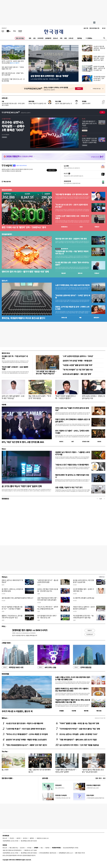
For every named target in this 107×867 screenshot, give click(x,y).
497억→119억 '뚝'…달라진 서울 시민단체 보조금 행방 (13, 62)
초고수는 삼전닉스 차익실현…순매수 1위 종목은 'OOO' (78, 734)
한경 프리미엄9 (20, 38)
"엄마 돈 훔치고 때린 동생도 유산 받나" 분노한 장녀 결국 (93, 770)
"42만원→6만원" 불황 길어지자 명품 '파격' (77, 365)
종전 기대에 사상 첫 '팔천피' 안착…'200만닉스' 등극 (24, 227)
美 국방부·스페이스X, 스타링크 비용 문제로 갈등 (12, 590)
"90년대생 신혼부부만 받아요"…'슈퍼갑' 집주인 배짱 (72, 296)
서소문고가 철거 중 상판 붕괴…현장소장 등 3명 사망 (99, 48)
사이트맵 (29, 848)
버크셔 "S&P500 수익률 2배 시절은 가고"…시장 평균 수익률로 (12, 608)
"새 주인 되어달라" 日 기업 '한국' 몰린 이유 (78, 369)
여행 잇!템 (98, 711)
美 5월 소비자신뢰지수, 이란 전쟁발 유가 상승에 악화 (83, 581)
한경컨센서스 (64, 227)
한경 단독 (84, 136)
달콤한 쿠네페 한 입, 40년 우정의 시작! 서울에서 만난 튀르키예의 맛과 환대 (71, 689)
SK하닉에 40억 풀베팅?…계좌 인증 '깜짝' (77, 374)
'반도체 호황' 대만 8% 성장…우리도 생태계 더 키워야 (13, 104)
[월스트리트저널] (14, 31)
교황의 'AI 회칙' (86, 103)
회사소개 (5, 838)
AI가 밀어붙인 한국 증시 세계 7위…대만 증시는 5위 (46, 617)
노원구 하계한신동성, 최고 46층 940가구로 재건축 (72, 285)
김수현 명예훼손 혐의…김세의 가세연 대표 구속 (83, 590)
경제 (30, 38)
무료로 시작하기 (51, 170)
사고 (104, 778)
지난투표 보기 (89, 634)
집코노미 (55, 38)
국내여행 (74, 711)
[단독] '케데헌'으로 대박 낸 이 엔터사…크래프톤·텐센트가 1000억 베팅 (89, 140)
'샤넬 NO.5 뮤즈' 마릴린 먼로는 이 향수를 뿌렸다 (72, 464)
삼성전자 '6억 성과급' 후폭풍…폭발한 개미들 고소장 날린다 (26, 739)
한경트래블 (5, 674)
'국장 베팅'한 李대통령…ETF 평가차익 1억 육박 (71, 194)
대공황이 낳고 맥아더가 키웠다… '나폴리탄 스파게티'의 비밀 (72, 453)
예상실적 (63, 273)
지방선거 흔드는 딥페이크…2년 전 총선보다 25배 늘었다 (84, 608)
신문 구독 (86, 28)
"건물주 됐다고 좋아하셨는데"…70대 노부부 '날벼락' (66, 770)
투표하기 (90, 630)
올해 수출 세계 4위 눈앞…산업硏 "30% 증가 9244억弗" (13, 74)
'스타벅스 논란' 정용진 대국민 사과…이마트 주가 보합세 (72, 217)
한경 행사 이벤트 (7, 778)
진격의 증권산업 (82, 667)
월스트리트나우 (61, 248)
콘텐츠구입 (15, 848)
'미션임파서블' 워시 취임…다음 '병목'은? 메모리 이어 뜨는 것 (71, 252)
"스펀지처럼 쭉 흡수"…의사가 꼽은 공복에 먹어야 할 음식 (25, 729)
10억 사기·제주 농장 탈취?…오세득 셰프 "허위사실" (13, 397)
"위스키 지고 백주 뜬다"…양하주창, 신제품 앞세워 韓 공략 (47, 608)
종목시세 (80, 273)
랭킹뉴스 (4, 718)
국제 (61, 38)
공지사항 (45, 778)
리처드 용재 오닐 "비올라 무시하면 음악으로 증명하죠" (72, 409)
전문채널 (79, 38)
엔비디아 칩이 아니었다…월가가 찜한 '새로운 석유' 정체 (25, 271)
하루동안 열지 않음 (96, 88)
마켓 (97, 227)
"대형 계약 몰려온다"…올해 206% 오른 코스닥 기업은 (89, 123)
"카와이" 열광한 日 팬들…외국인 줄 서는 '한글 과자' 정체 (79, 723)
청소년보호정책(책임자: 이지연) (70, 848)
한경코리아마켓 (7, 190)
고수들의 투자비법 (6, 119)
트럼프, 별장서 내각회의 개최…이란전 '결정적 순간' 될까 (99, 58)
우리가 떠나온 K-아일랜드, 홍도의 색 (17, 711)
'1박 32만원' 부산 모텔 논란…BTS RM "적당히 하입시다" (46, 372)
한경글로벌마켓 (7, 234)
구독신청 (11, 838)
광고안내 (25, 838)
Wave (4, 449)
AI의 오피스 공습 (46, 667)
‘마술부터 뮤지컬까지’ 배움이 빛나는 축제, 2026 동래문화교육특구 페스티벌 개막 (72, 701)
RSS (42, 848)
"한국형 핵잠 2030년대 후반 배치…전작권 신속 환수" (99, 78)
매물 (80, 317)
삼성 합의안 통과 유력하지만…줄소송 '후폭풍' (50, 75)
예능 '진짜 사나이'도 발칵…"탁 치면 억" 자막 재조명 (39, 397)
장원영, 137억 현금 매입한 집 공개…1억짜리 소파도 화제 (72, 308)
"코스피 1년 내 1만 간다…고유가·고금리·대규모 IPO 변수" (71, 206)
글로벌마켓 (48, 38)
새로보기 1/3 (101, 577)
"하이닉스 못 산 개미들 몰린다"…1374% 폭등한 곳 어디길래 (27, 734)
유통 (65, 38)
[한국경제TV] (9, 31)
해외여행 (86, 711)
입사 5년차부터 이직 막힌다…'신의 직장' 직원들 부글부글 (79, 745)
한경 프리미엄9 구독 (94, 28)
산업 (34, 38)
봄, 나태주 (5, 769)
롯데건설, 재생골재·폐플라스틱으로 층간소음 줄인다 (23, 318)
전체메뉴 (89, 38)
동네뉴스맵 (64, 317)
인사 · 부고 (98, 778)
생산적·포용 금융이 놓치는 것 (63, 103)
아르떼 (4, 404)
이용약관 (47, 848)
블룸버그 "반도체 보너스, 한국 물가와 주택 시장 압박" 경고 (12, 617)
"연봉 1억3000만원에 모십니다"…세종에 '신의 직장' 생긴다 (26, 745)
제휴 (10, 848)
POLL (4, 626)
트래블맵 (61, 711)
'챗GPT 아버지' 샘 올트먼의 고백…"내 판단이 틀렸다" (65, 397)
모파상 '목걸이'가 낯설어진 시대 (37, 103)
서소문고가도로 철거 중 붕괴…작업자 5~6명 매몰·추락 (24, 723)
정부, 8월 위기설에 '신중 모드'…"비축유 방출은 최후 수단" (13, 68)
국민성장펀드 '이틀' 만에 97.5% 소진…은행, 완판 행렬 (13, 80)
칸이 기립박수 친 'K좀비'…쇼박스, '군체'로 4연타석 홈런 (72, 431)
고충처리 (18, 838)
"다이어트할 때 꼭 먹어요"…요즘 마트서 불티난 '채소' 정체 (79, 729)
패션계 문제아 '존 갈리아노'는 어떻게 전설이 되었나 (72, 476)
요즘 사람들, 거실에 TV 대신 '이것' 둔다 (68, 487)
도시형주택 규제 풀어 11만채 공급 (83, 598)
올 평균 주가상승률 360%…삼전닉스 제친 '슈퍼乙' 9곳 (99, 68)
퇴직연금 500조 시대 (12, 667)
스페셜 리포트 (6, 643)
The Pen (5, 751)
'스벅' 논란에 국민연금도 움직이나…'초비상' (78, 356)
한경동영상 (5, 499)
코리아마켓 (40, 38)
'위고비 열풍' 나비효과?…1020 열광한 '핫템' (15, 368)
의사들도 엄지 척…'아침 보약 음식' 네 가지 (15, 357)
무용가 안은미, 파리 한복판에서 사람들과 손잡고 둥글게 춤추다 (72, 420)
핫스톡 (83, 119)
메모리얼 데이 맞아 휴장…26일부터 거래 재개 (70, 239)
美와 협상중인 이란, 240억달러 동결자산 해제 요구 (17, 598)
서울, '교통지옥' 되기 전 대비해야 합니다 (39, 770)
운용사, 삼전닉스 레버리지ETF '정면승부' (12, 581)
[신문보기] (3, 31)
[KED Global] (20, 31)
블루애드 (32, 838)
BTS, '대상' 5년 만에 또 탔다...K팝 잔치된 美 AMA (23, 442)
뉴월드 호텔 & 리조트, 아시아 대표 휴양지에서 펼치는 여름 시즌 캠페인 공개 (72, 678)
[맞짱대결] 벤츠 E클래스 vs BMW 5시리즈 (30, 630)
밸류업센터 (96, 317)
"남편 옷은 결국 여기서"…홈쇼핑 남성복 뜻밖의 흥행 (47, 581)
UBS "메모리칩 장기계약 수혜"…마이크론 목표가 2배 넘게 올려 (47, 599)
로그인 (103, 28)
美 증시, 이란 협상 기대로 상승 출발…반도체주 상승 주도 (47, 590)
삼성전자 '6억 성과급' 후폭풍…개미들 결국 (77, 360)
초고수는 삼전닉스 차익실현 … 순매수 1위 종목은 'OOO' (13, 126)
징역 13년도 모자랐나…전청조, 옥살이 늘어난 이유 (93, 397)
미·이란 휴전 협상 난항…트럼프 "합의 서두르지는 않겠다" (72, 263)
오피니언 (71, 38)
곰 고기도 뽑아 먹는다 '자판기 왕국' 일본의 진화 (22, 486)
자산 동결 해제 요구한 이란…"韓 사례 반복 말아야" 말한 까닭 (83, 617)
